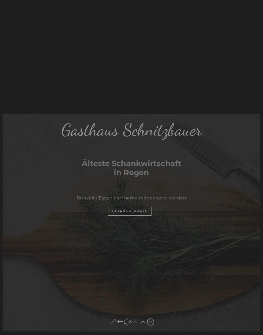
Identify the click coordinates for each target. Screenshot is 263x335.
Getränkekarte (129, 211)
